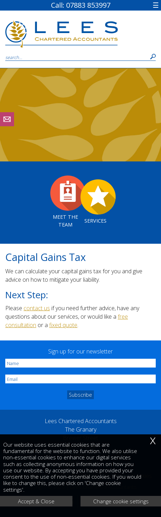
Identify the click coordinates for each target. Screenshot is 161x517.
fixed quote (63, 325)
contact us (37, 308)
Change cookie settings (121, 501)
